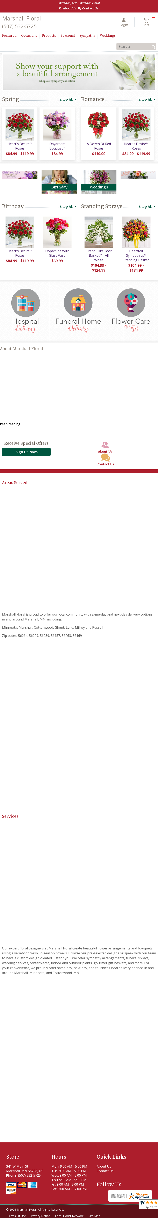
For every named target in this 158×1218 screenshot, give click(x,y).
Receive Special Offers (26, 443)
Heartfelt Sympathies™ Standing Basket (136, 255)
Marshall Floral (21, 18)
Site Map (94, 1216)
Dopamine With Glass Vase (57, 253)
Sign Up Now (26, 452)
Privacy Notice (40, 1216)
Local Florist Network (69, 1216)
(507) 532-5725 (19, 26)
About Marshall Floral (21, 348)
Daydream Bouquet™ (57, 146)
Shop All (68, 99)
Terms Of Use (16, 1216)
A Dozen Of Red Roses (99, 146)
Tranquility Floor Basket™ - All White (99, 255)
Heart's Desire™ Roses (19, 146)
